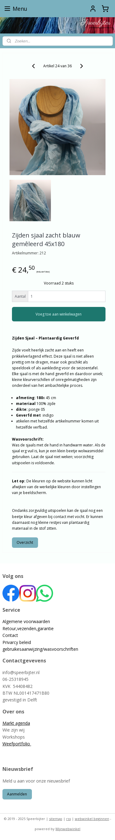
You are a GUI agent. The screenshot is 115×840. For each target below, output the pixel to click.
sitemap (55, 818)
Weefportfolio (16, 744)
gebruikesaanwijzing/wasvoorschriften (40, 649)
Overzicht (25, 542)
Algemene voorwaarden (26, 621)
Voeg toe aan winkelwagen (59, 314)
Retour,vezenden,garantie (28, 628)
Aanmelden (17, 794)
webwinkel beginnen (92, 818)
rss (68, 818)
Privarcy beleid (16, 642)
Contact (10, 635)
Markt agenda (16, 723)
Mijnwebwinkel (68, 828)
